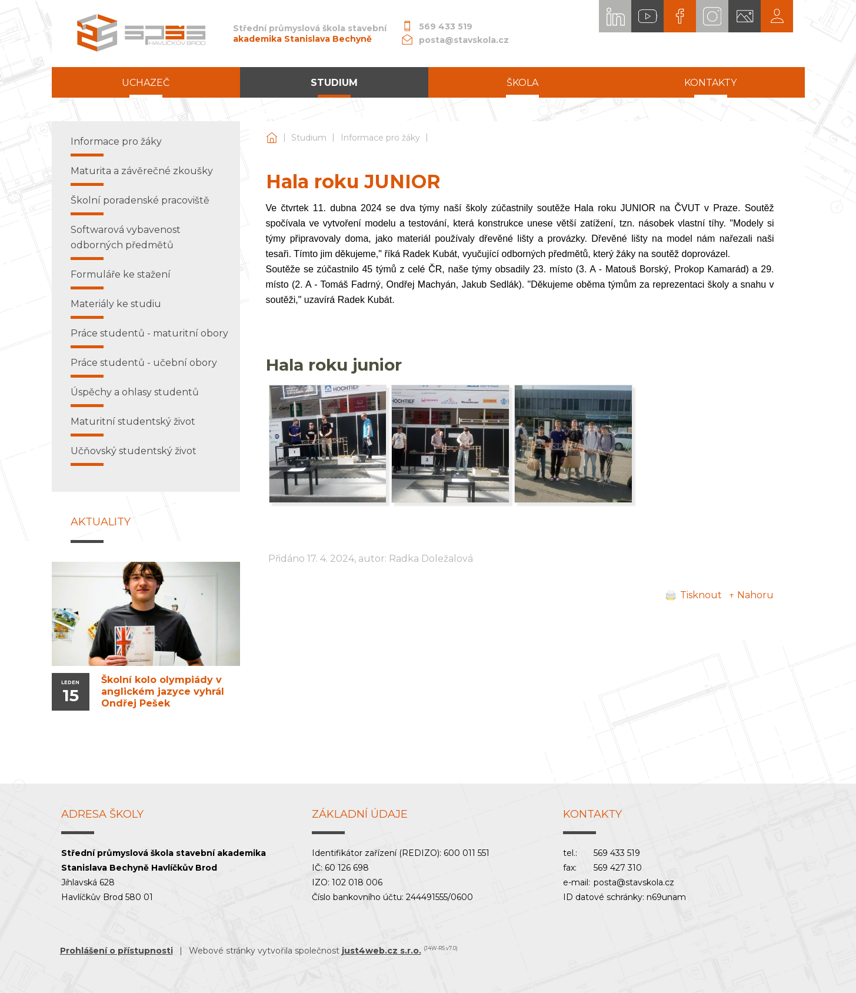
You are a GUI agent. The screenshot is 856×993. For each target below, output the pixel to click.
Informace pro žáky (380, 137)
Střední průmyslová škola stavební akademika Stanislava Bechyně (272, 138)
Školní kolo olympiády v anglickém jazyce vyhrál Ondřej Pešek (162, 691)
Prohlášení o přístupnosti (116, 950)
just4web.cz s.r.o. (381, 950)
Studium (309, 137)
